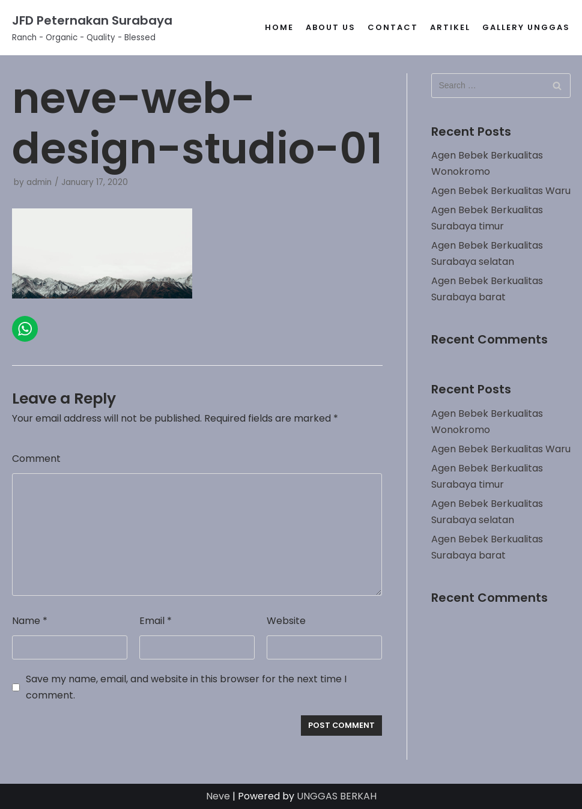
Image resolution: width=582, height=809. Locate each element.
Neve (218, 796)
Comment (36, 458)
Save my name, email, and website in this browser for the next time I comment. (186, 687)
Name (29, 621)
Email (155, 621)
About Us (331, 27)
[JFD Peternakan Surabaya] (92, 27)
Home (279, 27)
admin (39, 182)
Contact (393, 27)
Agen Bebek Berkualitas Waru (501, 191)
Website (286, 621)
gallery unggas (526, 27)
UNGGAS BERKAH (337, 796)
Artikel (450, 27)
